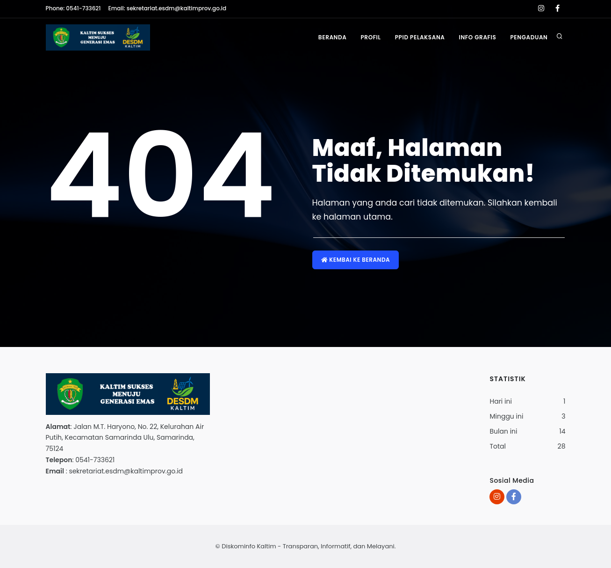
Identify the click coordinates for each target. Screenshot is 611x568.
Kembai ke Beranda (355, 260)
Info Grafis (477, 37)
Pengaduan (528, 37)
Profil (370, 37)
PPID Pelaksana (420, 37)
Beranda (332, 37)
